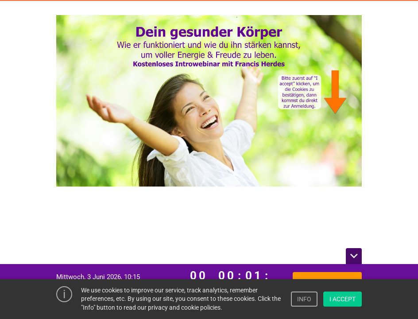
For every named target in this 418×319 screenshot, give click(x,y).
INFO (304, 299)
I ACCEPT (342, 299)
